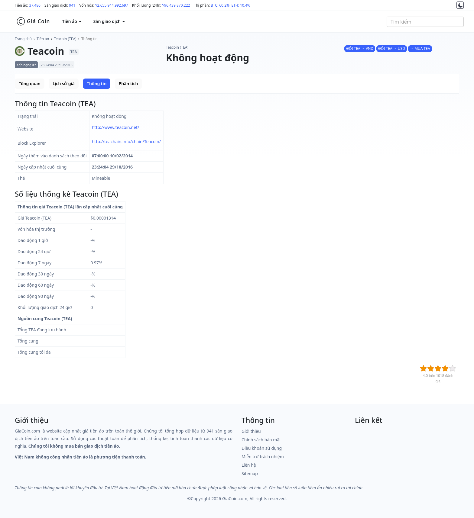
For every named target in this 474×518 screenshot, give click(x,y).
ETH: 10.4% (240, 5)
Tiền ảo (43, 38)
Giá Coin (33, 21)
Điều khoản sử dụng (262, 448)
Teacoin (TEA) (65, 38)
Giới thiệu (251, 431)
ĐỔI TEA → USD (391, 48)
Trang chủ (23, 38)
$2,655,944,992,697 (111, 5)
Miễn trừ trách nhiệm (263, 456)
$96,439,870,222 (176, 5)
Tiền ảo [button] (71, 21)
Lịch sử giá (64, 83)
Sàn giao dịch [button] (109, 21)
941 (72, 5)
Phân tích (128, 83)
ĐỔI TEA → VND (359, 48)
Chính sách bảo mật (261, 439)
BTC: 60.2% (220, 5)
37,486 (35, 5)
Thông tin (89, 38)
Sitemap (250, 473)
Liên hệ (249, 465)
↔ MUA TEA (420, 48)
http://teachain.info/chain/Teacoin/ (126, 141)
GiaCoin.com (234, 498)
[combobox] (425, 22)
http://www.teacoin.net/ (115, 127)
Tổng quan (30, 83)
